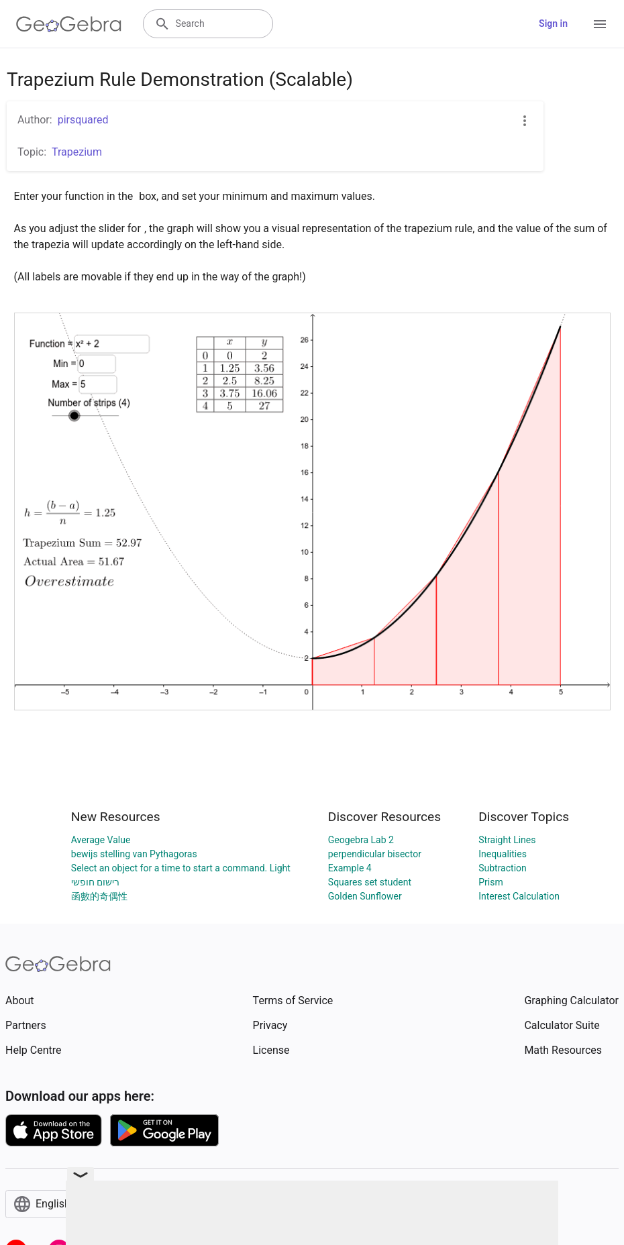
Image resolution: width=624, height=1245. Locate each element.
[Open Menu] (600, 24)
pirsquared (83, 119)
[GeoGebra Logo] (68, 24)
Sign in (553, 23)
